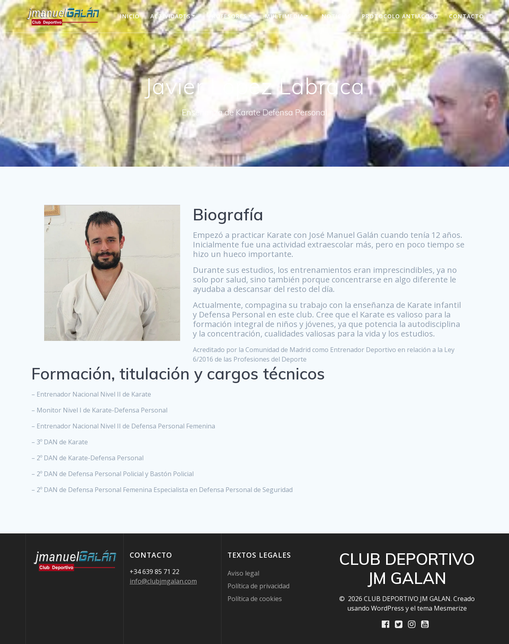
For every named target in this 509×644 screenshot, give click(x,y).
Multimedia (284, 16)
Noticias (336, 16)
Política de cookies (254, 598)
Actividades (170, 16)
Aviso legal (243, 572)
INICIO (130, 16)
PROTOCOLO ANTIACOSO (400, 16)
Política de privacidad (258, 585)
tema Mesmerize (442, 607)
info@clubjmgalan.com (163, 580)
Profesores (227, 16)
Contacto (466, 16)
